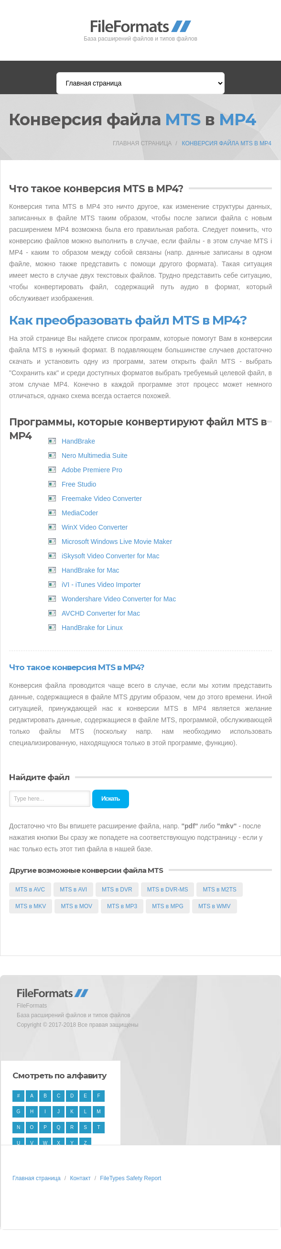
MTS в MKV (30, 906)
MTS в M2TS (219, 889)
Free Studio (79, 484)
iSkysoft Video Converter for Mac (110, 556)
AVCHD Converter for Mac (101, 613)
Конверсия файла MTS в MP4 (226, 143)
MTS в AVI (73, 889)
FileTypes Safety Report (130, 1178)
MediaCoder (80, 513)
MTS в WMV (214, 906)
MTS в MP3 (122, 906)
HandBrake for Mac (90, 570)
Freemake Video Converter (102, 498)
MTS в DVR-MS (167, 889)
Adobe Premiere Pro (92, 470)
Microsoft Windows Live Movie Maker (117, 541)
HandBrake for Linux (92, 627)
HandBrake (78, 441)
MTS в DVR (117, 889)
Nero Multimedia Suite (95, 455)
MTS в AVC (30, 889)
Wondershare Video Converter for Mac (119, 599)
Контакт (80, 1178)
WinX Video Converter (95, 527)
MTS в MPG (168, 906)
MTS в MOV (76, 906)
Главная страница (142, 143)
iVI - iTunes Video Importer (101, 584)
